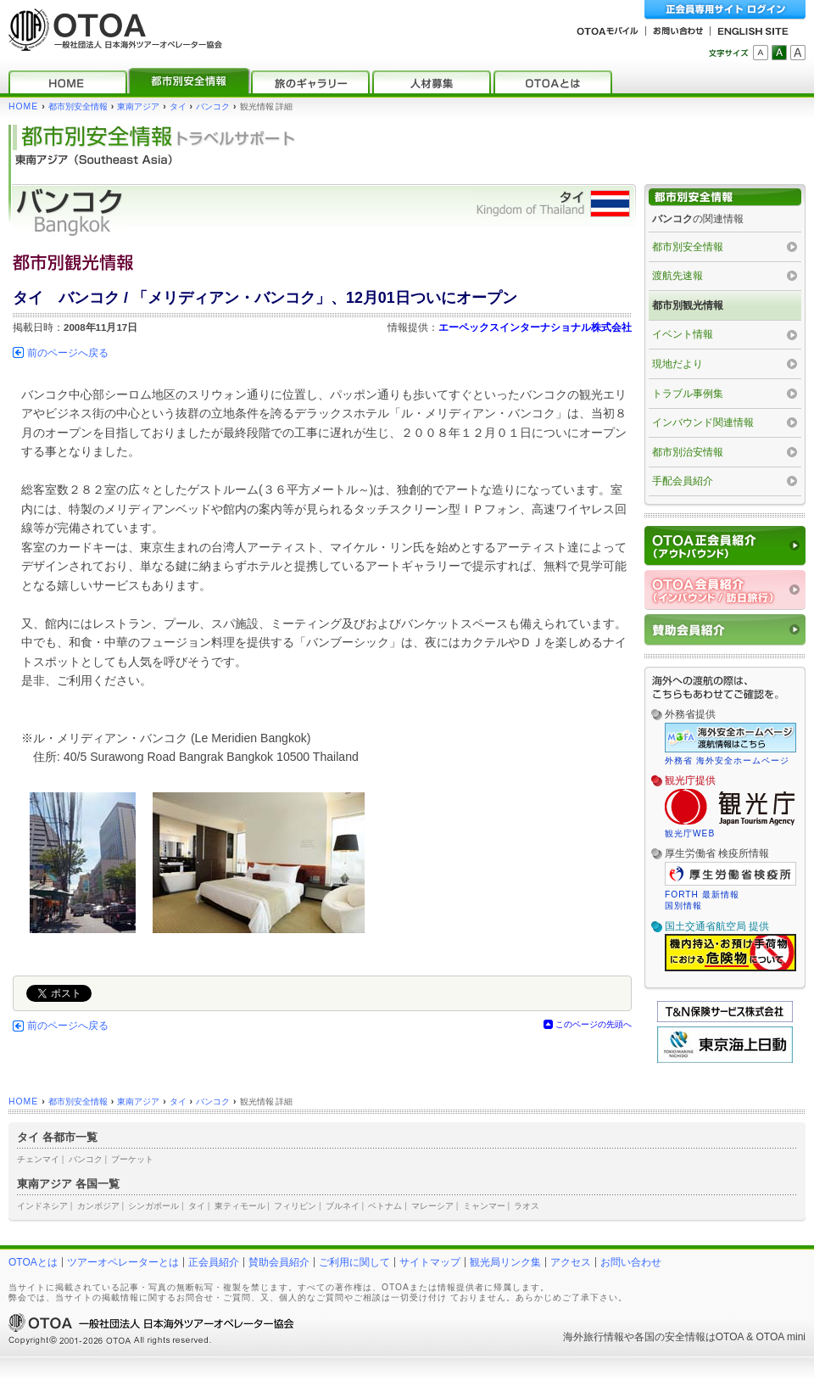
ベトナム (385, 1205)
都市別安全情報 (78, 106)
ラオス (526, 1205)
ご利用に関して (354, 1262)
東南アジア (138, 106)
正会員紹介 (213, 1262)
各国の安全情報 (669, 1337)
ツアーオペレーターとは (123, 1262)
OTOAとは (33, 1262)
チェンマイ (38, 1159)
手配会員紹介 (682, 481)
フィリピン (295, 1205)
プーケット (132, 1159)
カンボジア (98, 1205)
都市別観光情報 (687, 305)
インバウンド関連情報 (703, 422)
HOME (23, 106)
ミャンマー (484, 1205)
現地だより (677, 364)
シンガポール (153, 1205)
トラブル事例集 (687, 394)
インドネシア (42, 1205)
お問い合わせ (630, 1262)
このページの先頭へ (593, 1024)
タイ (178, 106)
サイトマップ (429, 1262)
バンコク (213, 106)
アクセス (570, 1262)
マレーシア (432, 1205)
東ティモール (240, 1205)
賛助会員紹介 (278, 1262)
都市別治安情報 (687, 452)
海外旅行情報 (593, 1337)
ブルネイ (343, 1205)
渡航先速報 (677, 276)
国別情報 (683, 905)
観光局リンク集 (505, 1262)
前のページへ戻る (68, 353)
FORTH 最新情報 (702, 894)
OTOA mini (781, 1337)
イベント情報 (682, 334)
